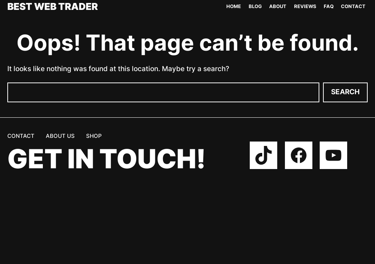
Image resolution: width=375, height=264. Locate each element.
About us (60, 135)
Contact (353, 6)
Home (233, 6)
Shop (94, 135)
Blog (255, 6)
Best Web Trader (52, 6)
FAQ (329, 6)
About (277, 6)
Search (345, 92)
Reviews (305, 6)
